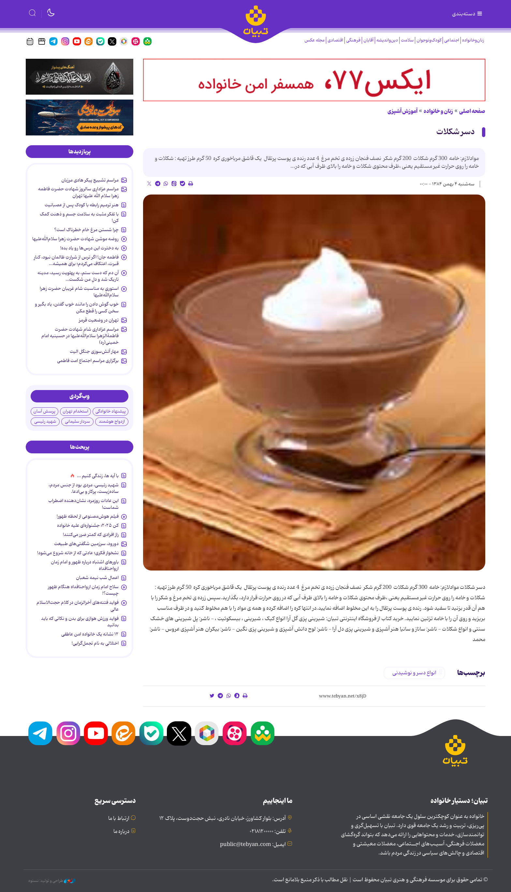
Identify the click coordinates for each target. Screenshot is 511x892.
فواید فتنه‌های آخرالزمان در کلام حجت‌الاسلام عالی (77, 606)
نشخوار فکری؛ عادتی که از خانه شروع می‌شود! (78, 552)
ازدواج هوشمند (112, 421)
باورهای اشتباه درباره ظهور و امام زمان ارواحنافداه (85, 565)
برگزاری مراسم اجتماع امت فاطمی (88, 360)
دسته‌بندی (467, 14)
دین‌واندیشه (387, 40)
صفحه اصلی (472, 111)
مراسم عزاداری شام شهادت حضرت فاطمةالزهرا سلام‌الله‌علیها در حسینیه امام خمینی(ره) (80, 336)
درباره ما (121, 831)
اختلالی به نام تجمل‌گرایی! (95, 643)
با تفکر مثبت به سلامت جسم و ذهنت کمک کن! (79, 217)
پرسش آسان (44, 411)
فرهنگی (353, 40)
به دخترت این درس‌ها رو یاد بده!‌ (89, 248)
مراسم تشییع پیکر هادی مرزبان (90, 180)
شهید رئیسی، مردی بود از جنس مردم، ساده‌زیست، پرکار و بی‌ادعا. (84, 488)
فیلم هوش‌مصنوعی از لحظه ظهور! (88, 516)
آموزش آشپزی (402, 111)
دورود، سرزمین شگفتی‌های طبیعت (86, 543)
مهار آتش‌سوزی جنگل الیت (94, 351)
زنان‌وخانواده (473, 40)
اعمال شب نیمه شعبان (97, 577)
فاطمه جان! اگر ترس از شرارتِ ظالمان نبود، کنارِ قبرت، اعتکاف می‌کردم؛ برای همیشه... (76, 260)
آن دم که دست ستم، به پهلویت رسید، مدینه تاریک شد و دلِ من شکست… (78, 276)
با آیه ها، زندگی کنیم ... (98, 475)
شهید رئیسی (45, 421)
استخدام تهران (75, 411)
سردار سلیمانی (77, 421)
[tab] (79, 151)
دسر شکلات (455, 132)
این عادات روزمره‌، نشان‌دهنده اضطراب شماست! (83, 504)
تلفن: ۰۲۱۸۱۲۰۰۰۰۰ (268, 831)
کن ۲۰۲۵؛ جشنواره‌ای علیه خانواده (88, 525)
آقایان (368, 40)
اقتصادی (335, 40)
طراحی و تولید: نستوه (52, 881)
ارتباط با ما (118, 818)
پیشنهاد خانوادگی (110, 411)
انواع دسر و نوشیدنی (414, 673)
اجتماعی (451, 40)
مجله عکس (314, 40)
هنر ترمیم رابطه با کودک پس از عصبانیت (82, 205)
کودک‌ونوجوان (428, 40)
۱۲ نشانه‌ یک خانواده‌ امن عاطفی (90, 634)
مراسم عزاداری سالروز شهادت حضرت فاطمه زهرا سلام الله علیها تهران (78, 192)
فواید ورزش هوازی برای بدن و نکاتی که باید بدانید (80, 622)
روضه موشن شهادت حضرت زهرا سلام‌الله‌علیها (75, 239)
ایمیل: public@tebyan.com (253, 844)
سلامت (407, 40)
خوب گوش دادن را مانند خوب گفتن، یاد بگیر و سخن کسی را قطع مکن (77, 307)
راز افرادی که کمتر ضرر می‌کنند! (91, 534)
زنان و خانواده (438, 111)
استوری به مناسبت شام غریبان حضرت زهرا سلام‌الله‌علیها (79, 292)
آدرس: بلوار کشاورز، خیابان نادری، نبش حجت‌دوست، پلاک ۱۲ (222, 818)
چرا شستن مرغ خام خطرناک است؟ (86, 229)
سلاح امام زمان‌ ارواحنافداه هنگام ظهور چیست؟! (83, 590)
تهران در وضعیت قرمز (99, 320)
